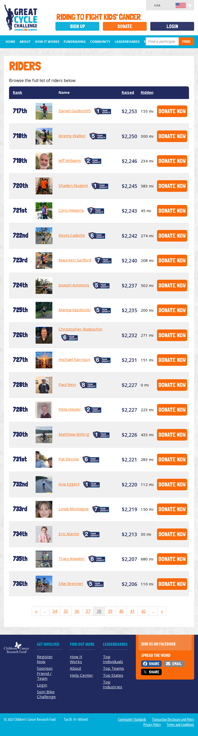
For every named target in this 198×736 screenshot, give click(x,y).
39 (110, 611)
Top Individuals (113, 659)
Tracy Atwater (72, 558)
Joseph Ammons (74, 284)
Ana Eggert (69, 483)
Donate (125, 26)
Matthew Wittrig (74, 434)
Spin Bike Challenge (46, 694)
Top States (113, 675)
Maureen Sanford (75, 259)
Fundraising (75, 41)
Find (186, 41)
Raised (128, 92)
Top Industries (112, 684)
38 (99, 611)
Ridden (147, 92)
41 (132, 611)
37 (88, 611)
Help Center (81, 675)
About (25, 41)
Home (10, 41)
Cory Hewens (71, 210)
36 (77, 611)
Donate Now (172, 110)
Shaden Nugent (73, 185)
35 (65, 611)
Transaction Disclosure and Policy (173, 719)
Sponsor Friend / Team (45, 673)
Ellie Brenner (71, 583)
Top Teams (113, 668)
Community (100, 41)
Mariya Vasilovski (74, 309)
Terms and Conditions (180, 724)
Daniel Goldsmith (75, 110)
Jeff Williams (70, 160)
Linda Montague (74, 508)
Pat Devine (69, 458)
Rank (17, 92)
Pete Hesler (70, 409)
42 (143, 611)
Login (172, 26)
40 (121, 611)
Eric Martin (69, 533)
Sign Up (77, 26)
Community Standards (132, 719)
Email (177, 663)
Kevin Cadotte (72, 235)
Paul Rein (67, 384)
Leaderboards (127, 41)
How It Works (47, 41)
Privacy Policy (152, 724)
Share (154, 663)
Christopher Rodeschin (80, 329)
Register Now (45, 659)
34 (54, 611)
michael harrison (74, 359)
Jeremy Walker (72, 135)
